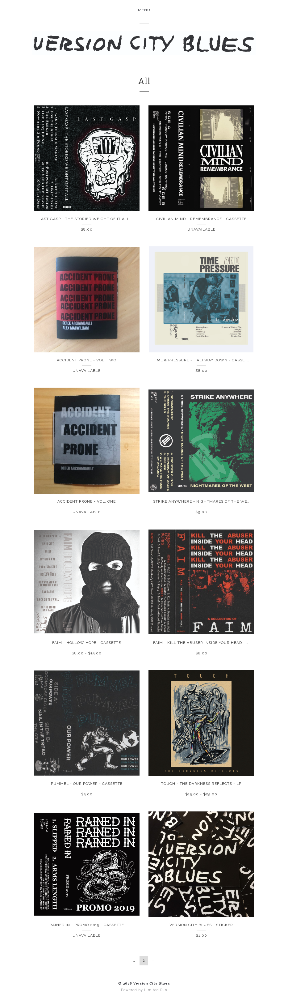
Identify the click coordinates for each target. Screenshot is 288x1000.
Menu (144, 10)
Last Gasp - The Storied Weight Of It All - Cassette (96, 219)
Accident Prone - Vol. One (86, 501)
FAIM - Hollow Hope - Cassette (86, 642)
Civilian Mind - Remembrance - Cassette (201, 219)
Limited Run (155, 990)
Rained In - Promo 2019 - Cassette (86, 925)
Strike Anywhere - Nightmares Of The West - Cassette (215, 501)
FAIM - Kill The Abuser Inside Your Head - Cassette (210, 642)
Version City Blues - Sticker (201, 925)
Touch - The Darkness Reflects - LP (201, 783)
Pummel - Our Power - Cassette (87, 783)
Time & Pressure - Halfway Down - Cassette (202, 360)
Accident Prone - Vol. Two (86, 360)
